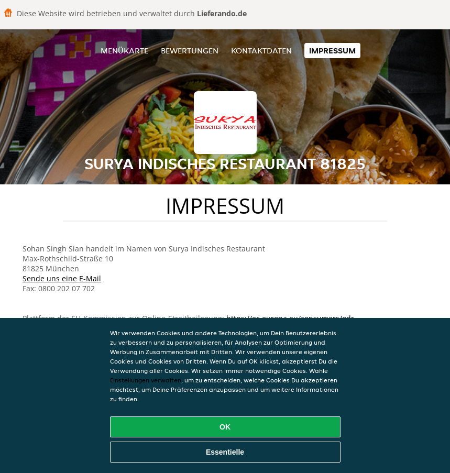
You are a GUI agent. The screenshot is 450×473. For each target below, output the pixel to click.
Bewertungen (189, 50)
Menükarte (124, 50)
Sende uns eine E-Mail (62, 278)
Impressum (332, 50)
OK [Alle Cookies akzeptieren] (225, 427)
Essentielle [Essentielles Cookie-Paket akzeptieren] (225, 452)
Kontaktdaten (261, 50)
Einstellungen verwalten (145, 380)
